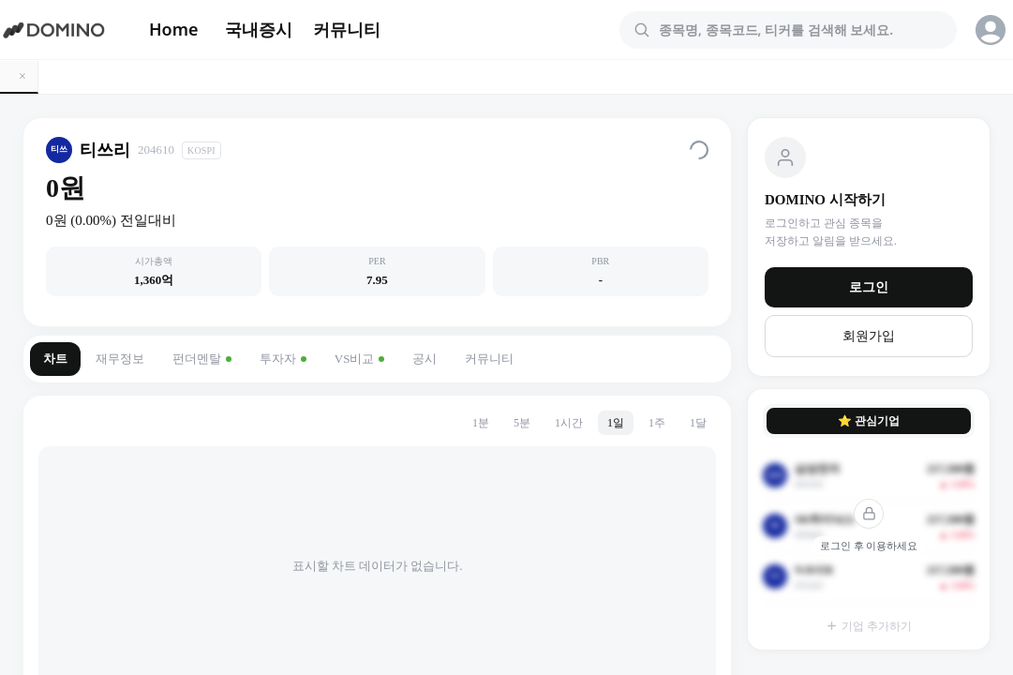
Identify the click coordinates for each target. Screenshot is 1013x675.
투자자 (283, 359)
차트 (55, 359)
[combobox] (799, 30)
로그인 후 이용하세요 (869, 545)
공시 (424, 359)
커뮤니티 (346, 29)
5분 (522, 422)
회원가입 (868, 336)
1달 (698, 422)
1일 (615, 422)
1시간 (569, 422)
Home (174, 29)
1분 (480, 422)
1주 (656, 422)
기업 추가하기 (869, 626)
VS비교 (360, 359)
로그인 (868, 287)
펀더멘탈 (201, 359)
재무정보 (120, 359)
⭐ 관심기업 (869, 421)
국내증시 (258, 29)
